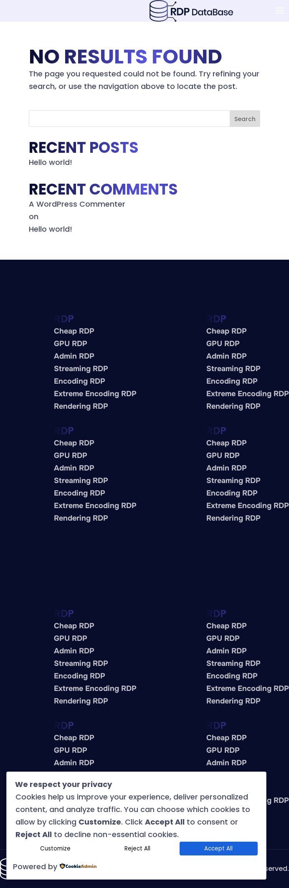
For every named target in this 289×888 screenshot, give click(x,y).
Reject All (137, 849)
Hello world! (50, 162)
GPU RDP (70, 343)
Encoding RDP (79, 381)
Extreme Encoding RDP (95, 393)
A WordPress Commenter (77, 204)
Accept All (218, 849)
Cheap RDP (74, 331)
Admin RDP (74, 356)
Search (245, 119)
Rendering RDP (81, 406)
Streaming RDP (81, 368)
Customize (55, 849)
